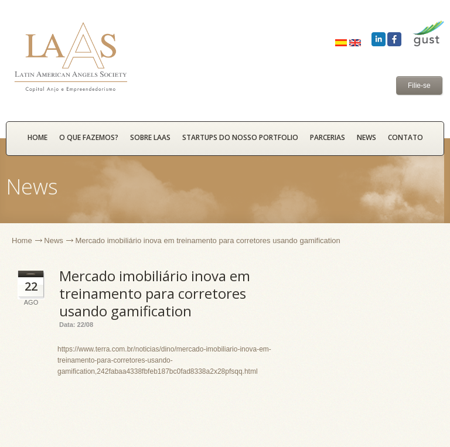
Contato (405, 137)
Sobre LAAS (150, 137)
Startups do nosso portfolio (240, 137)
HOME (37, 137)
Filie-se (419, 85)
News (366, 137)
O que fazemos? (88, 137)
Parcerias (327, 137)
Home (22, 240)
